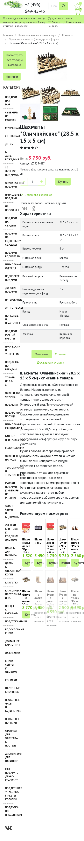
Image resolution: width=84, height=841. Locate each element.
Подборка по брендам (9, 366)
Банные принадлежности (9, 438)
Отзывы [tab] (60, 354)
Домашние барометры (9, 643)
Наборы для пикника (9, 552)
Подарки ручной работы (9, 335)
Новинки (12, 77)
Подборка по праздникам (9, 811)
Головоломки (9, 448)
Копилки (9, 680)
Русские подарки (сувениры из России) (9, 490)
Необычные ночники (9, 721)
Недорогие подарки (9, 278)
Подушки (9, 404)
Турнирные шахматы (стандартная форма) (34, 39)
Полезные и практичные (9, 319)
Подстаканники (9, 621)
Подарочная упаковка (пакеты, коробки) (9, 794)
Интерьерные (9, 299)
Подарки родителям (9, 254)
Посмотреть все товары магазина (14, 60)
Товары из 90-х (9, 381)
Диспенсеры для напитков (9, 757)
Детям (9, 144)
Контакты (53, 25)
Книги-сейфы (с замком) (9, 667)
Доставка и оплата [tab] (50, 362)
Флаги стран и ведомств (9, 512)
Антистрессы (9, 307)
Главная (8, 35)
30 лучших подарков (9, 171)
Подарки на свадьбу (9, 222)
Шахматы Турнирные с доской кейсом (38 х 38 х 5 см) (54, 602)
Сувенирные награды (9, 458)
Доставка (57, 18)
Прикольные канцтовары (9, 426)
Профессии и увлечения (9, 350)
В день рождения (9, 156)
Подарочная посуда (9, 414)
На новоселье (9, 208)
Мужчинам (9, 128)
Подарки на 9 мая (9, 101)
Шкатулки (9, 582)
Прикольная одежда (9, 266)
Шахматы (67, 35)
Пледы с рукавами (9, 610)
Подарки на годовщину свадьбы (9, 239)
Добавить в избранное (36, 195)
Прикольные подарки (9, 196)
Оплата (55, 22)
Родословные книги (9, 631)
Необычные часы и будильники (9, 706)
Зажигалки (9, 653)
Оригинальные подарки (9, 185)
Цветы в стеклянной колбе (9, 569)
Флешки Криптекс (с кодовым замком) (9, 532)
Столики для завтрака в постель (9, 738)
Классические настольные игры (37, 35)
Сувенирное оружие (9, 395)
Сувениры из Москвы (9, 116)
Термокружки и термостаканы (9, 471)
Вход (69, 18)
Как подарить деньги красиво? (9, 775)
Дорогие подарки (9, 290)
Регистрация (73, 22)
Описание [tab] (41, 354)
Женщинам (9, 136)
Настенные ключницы (9, 690)
